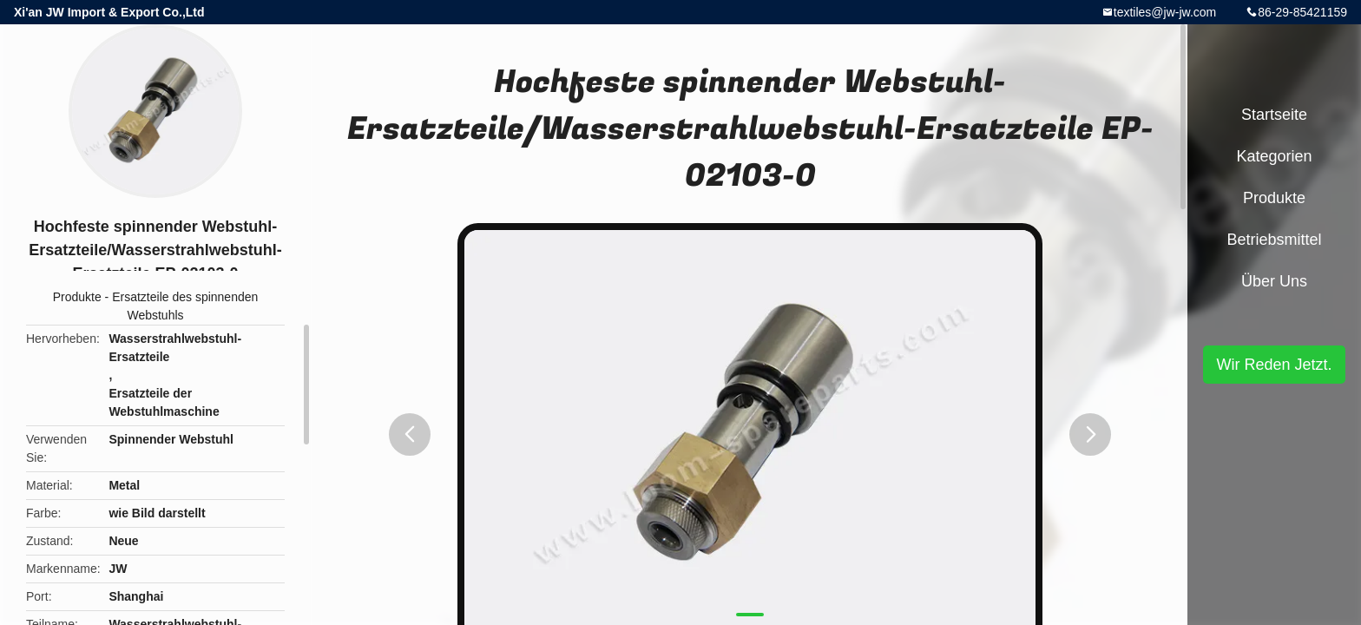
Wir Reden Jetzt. (1273, 364)
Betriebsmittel (1273, 239)
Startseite (1274, 114)
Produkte (77, 297)
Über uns (1274, 281)
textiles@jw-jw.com (1165, 12)
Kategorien (1274, 156)
